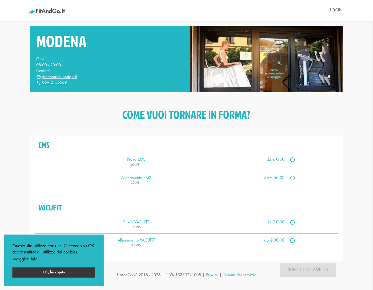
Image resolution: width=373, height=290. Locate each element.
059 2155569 (54, 82)
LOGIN (336, 10)
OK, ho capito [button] (54, 272)
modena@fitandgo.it (59, 77)
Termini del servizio (239, 275)
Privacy (212, 275)
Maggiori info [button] (25, 259)
